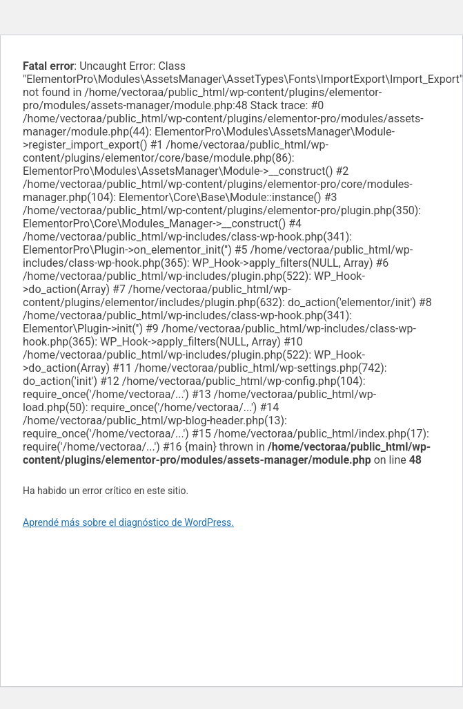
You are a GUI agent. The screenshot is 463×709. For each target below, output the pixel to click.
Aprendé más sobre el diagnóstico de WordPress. (128, 522)
